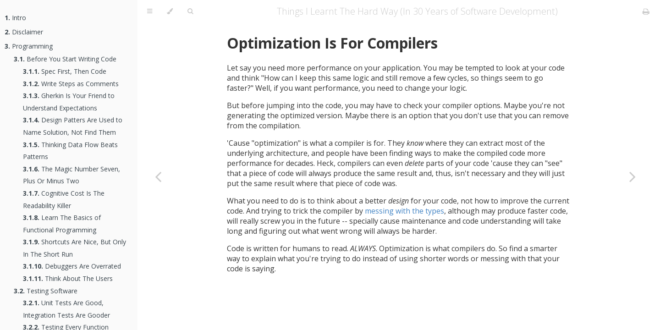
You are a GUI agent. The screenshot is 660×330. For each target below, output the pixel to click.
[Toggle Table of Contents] (150, 11)
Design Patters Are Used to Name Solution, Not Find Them (72, 126)
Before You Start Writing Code (65, 59)
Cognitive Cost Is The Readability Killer (63, 199)
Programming (29, 46)
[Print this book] (646, 11)
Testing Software (45, 290)
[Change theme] (170, 11)
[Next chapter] (632, 176)
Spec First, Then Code (64, 71)
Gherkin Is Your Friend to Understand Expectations (69, 101)
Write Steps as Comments (71, 83)
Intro (15, 17)
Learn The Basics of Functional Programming (62, 223)
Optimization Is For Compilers (332, 43)
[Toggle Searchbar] (190, 11)
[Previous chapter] (158, 176)
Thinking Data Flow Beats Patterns (70, 150)
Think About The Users (68, 278)
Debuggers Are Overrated (72, 266)
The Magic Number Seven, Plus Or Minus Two (71, 175)
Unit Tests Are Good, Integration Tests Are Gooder (66, 308)
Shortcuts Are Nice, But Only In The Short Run (74, 247)
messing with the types (404, 211)
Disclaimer (24, 32)
